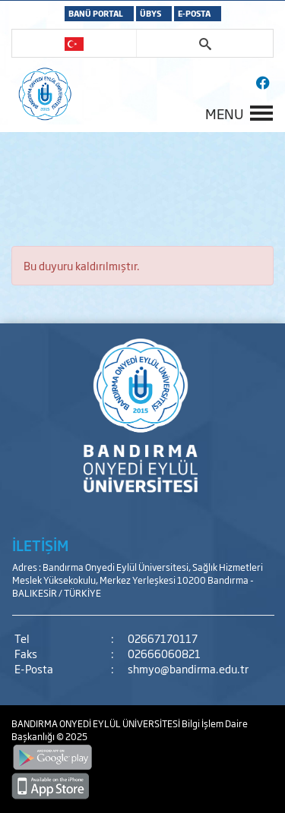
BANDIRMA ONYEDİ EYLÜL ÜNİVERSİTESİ (96, 723)
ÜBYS (150, 13)
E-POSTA (194, 13)
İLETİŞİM (40, 545)
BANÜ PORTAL (95, 13)
